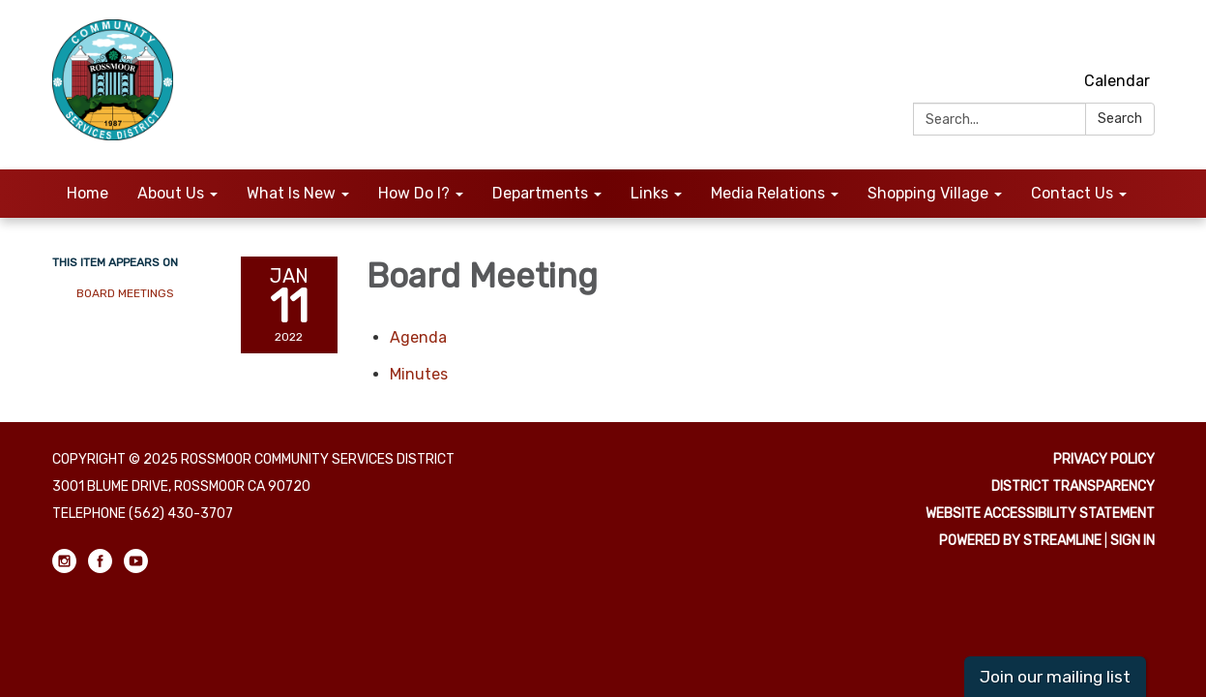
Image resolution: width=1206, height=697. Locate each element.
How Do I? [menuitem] (414, 193)
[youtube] (1143, 38)
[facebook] (1107, 38)
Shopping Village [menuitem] (928, 193)
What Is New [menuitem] (291, 193)
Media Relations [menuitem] (768, 193)
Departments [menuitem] (540, 193)
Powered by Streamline (1020, 540)
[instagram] (1071, 38)
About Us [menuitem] (170, 193)
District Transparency (1073, 486)
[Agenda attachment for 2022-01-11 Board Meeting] (418, 337)
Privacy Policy (1104, 459)
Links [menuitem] (649, 193)
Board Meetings (125, 293)
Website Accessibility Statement (1040, 513)
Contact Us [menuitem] (1072, 193)
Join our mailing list (1055, 676)
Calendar (1117, 81)
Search (1120, 118)
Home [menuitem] (87, 193)
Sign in (1132, 540)
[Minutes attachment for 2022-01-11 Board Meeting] (419, 374)
